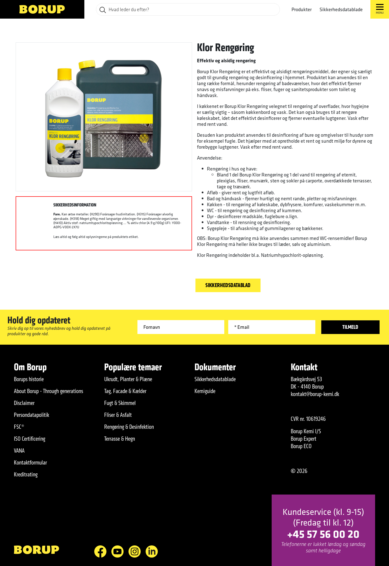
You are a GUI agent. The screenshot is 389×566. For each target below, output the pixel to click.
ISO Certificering (29, 438)
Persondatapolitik (31, 415)
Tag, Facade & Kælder (125, 391)
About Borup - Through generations (48, 391)
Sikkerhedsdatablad (228, 285)
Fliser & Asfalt (118, 415)
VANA (19, 450)
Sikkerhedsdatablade (341, 9)
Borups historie (29, 379)
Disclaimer (24, 403)
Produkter (302, 9)
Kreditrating (25, 474)
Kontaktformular (30, 462)
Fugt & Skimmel (120, 403)
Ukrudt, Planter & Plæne (128, 379)
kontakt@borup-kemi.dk (315, 394)
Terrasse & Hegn (119, 438)
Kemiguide (204, 391)
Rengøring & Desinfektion (129, 427)
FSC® (19, 427)
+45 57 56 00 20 (323, 533)
